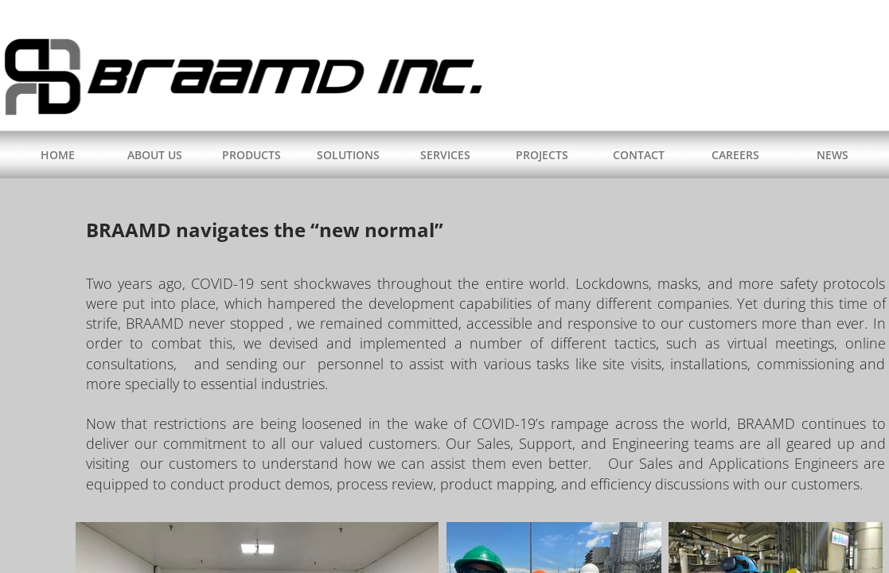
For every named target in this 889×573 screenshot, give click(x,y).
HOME (58, 154)
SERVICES (445, 154)
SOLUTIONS (348, 154)
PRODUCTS (251, 154)
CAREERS (735, 154)
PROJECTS (542, 154)
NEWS (832, 154)
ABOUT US (154, 154)
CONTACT (639, 154)
